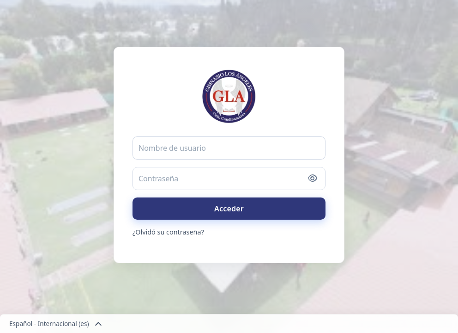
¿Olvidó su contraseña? (168, 232)
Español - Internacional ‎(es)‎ (55, 323)
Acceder (229, 209)
